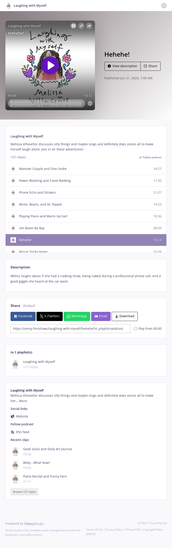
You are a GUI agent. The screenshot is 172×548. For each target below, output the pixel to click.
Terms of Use (94, 529)
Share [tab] (15, 305)
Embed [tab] (29, 305)
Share (150, 66)
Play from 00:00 (147, 328)
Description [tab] (20, 267)
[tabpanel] (86, 278)
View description (122, 66)
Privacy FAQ (132, 529)
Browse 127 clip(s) (24, 492)
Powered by (24, 523)
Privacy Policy (114, 529)
